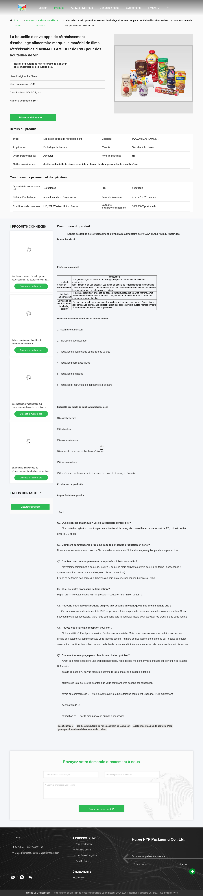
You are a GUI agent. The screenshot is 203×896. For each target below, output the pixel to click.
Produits (59, 7)
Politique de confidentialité (37, 893)
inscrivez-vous (183, 864)
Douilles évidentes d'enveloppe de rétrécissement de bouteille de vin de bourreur (29, 279)
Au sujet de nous (82, 7)
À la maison (17, 23)
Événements (133, 7)
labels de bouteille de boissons (47, 23)
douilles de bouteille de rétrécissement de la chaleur (103, 726)
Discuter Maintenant (32, 117)
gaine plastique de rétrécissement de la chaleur (82, 729)
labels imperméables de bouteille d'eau (152, 726)
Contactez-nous (109, 7)
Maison (43, 7)
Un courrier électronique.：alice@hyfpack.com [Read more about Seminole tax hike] (35, 853)
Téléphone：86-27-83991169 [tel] (27, 847)
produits (30, 20)
